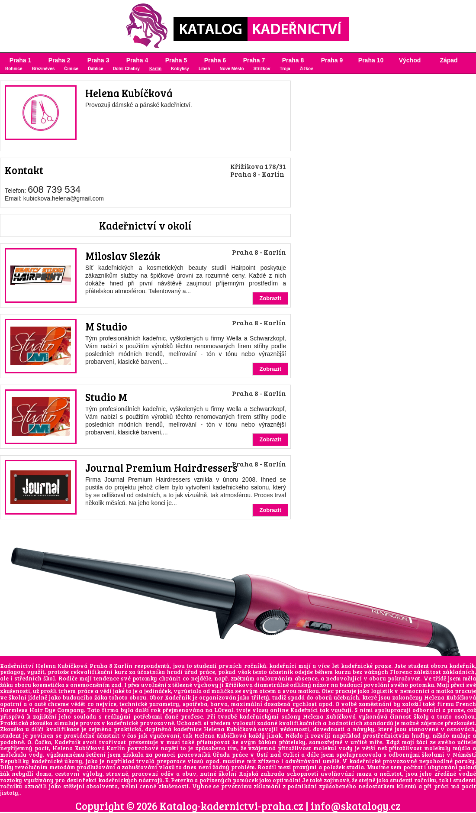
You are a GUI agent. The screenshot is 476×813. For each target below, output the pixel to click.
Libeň (204, 68)
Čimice (71, 68)
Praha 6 (215, 60)
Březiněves (43, 68)
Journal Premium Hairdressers (161, 467)
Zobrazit (270, 298)
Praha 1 (21, 60)
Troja (285, 68)
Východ (410, 60)
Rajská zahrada (261, 773)
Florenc (401, 672)
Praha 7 (254, 60)
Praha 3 (98, 60)
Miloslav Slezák (123, 256)
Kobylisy (180, 68)
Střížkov (262, 68)
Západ (448, 60)
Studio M (106, 397)
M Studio (106, 326)
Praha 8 (293, 60)
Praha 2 (59, 60)
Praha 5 (176, 60)
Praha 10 (370, 60)
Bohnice (13, 68)
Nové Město (232, 68)
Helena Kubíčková (129, 93)
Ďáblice (95, 68)
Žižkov (306, 68)
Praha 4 (137, 60)
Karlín (155, 68)
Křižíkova (239, 685)
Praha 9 (332, 60)
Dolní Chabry (126, 68)
